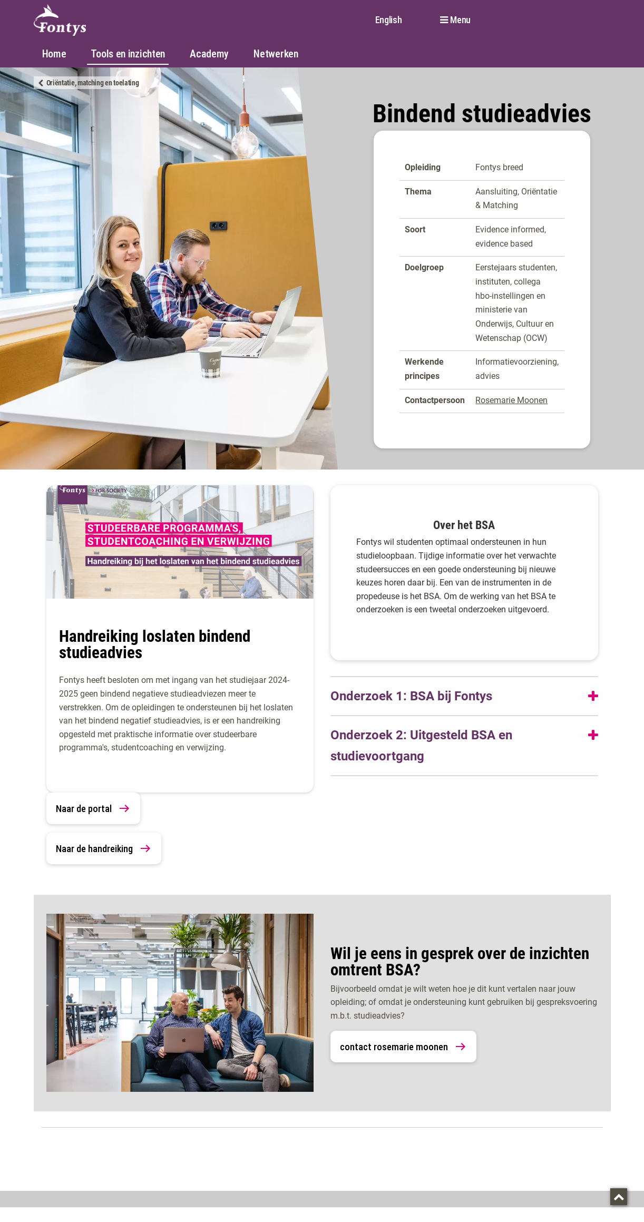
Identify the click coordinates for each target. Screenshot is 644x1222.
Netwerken (275, 53)
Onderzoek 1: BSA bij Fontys (411, 696)
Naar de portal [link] (93, 808)
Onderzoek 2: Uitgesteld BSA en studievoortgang (421, 746)
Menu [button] (460, 20)
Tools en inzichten (128, 53)
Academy (209, 53)
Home (54, 53)
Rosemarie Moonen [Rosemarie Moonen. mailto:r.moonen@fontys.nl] (511, 400)
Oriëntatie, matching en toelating (92, 83)
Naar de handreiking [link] (104, 848)
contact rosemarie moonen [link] (403, 1046)
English (388, 19)
